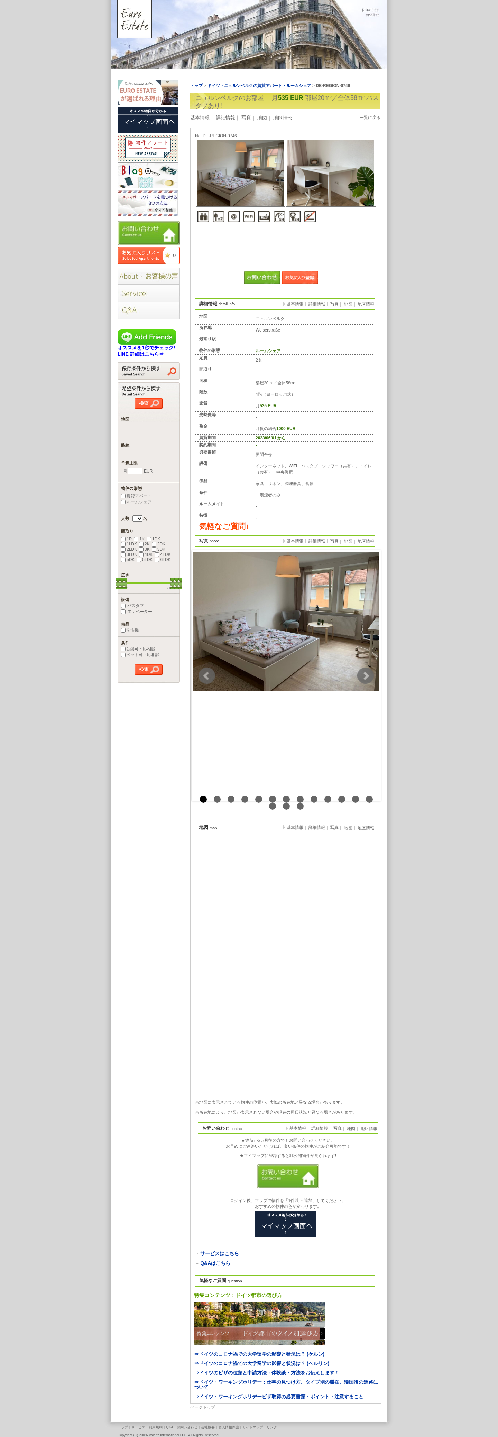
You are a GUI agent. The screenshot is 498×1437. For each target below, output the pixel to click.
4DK (146, 554)
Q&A (169, 1427)
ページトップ (202, 1407)
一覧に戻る (370, 117)
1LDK (129, 544)
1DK (153, 538)
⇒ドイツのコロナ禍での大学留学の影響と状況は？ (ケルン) (259, 1354)
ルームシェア (136, 502)
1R (126, 538)
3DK (158, 549)
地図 (262, 118)
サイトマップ (252, 1427)
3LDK (129, 554)
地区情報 (283, 118)
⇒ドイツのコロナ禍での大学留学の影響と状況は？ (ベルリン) (261, 1363)
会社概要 (208, 1427)
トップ (123, 1427)
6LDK (162, 559)
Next (365, 676)
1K (139, 538)
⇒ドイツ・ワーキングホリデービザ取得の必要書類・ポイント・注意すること (278, 1396)
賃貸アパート (136, 496)
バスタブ (132, 605)
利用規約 (156, 1427)
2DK (158, 544)
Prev (207, 676)
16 (300, 806)
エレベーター (136, 611)
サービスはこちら (219, 1253)
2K (144, 544)
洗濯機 (130, 630)
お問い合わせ (187, 1427)
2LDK (129, 549)
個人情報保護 (228, 1427)
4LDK (162, 554)
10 (327, 799)
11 (341, 799)
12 (355, 799)
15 (286, 806)
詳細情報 (225, 117)
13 (369, 799)
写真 (246, 117)
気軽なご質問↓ (224, 526)
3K (144, 549)
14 (272, 806)
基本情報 (200, 117)
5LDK (145, 559)
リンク (272, 1427)
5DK (128, 559)
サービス (138, 1427)
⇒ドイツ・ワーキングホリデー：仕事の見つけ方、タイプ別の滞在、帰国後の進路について (286, 1384)
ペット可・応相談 (140, 654)
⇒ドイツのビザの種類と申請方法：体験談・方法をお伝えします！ (266, 1372)
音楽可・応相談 (138, 648)
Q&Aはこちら (215, 1263)
